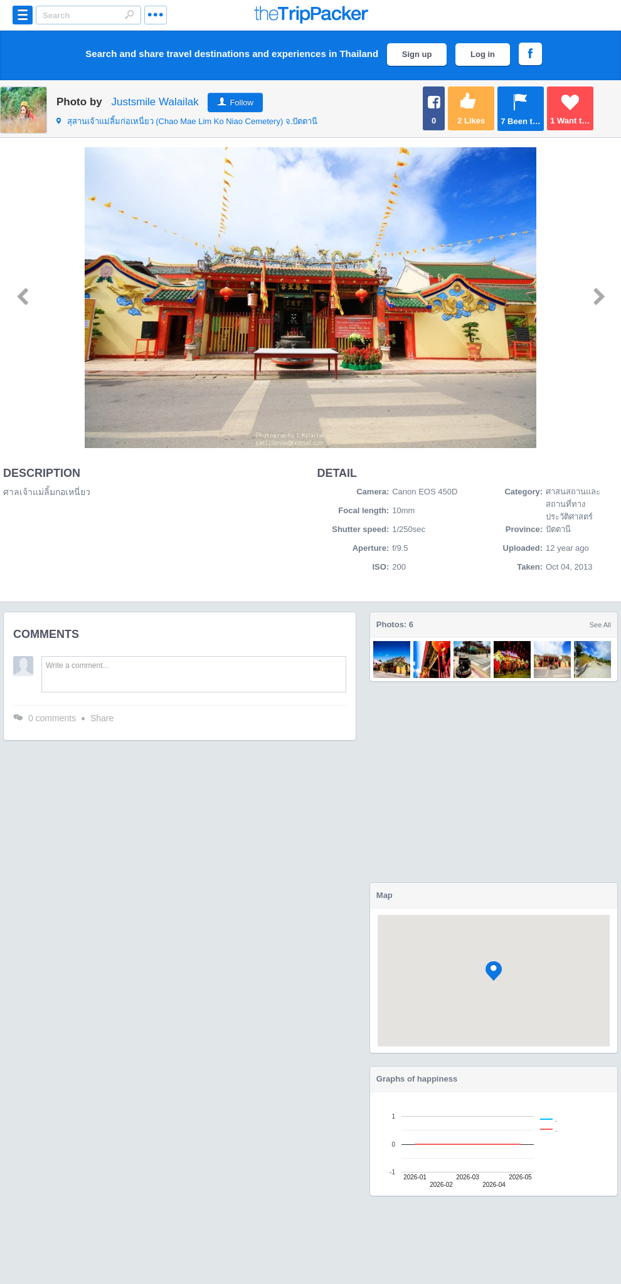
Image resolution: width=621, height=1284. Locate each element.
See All (600, 625)
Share (102, 718)
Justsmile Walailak (154, 102)
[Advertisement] (492, 782)
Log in (482, 54)
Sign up (417, 54)
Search (129, 14)
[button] (494, 971)
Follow (241, 102)
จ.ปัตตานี (187, 121)
